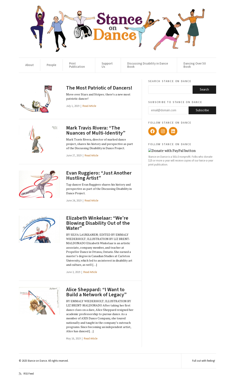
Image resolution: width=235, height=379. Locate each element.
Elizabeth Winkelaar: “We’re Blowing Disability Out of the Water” (98, 223)
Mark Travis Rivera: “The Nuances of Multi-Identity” (95, 130)
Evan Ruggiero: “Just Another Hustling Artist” (98, 175)
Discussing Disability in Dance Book (147, 65)
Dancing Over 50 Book (194, 65)
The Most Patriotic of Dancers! (99, 88)
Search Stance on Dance (169, 81)
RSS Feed (26, 373)
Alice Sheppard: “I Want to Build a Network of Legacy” (96, 292)
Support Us (107, 65)
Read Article (89, 106)
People (51, 65)
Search (204, 89)
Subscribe (202, 110)
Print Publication (77, 65)
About (29, 65)
